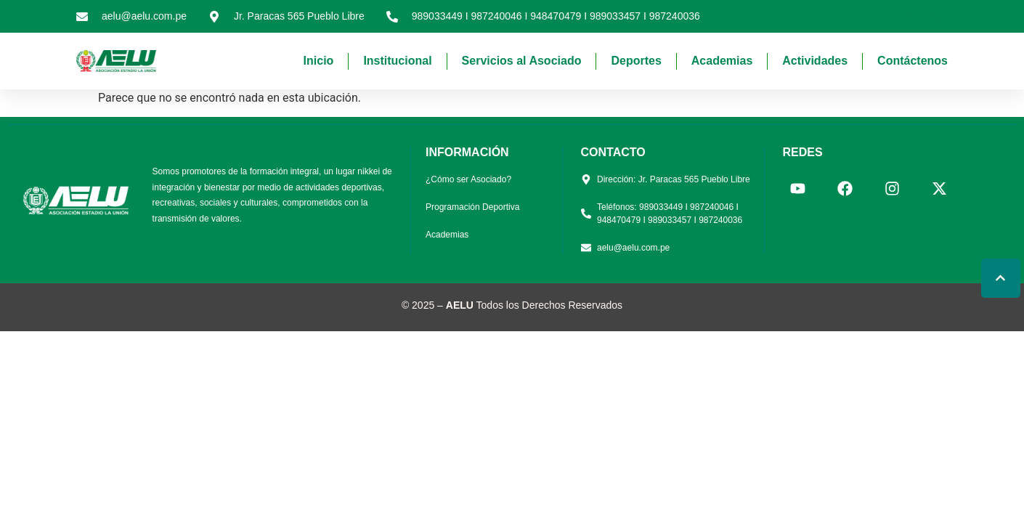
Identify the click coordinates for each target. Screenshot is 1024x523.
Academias (722, 60)
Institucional (397, 60)
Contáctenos (912, 60)
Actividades (815, 60)
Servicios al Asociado (522, 60)
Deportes (636, 60)
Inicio (319, 60)
